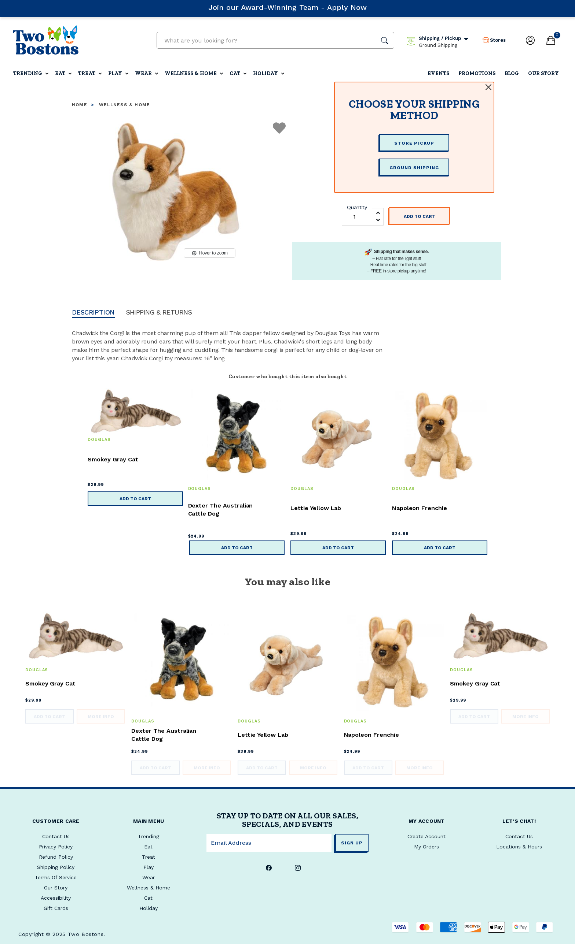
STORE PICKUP (414, 143)
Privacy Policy (56, 847)
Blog (512, 73)
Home (79, 104)
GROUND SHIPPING (414, 167)
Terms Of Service (56, 877)
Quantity (357, 207)
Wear (143, 73)
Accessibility (56, 898)
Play (115, 73)
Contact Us (519, 836)
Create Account (426, 836)
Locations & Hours (519, 847)
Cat (235, 73)
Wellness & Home (191, 73)
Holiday (265, 73)
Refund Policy (56, 857)
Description (93, 312)
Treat (86, 73)
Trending (27, 73)
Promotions (476, 73)
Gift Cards (56, 908)
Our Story (543, 73)
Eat (60, 73)
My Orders (426, 847)
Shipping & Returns (159, 312)
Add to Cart (419, 216)
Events (438, 73)
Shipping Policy (55, 867)
